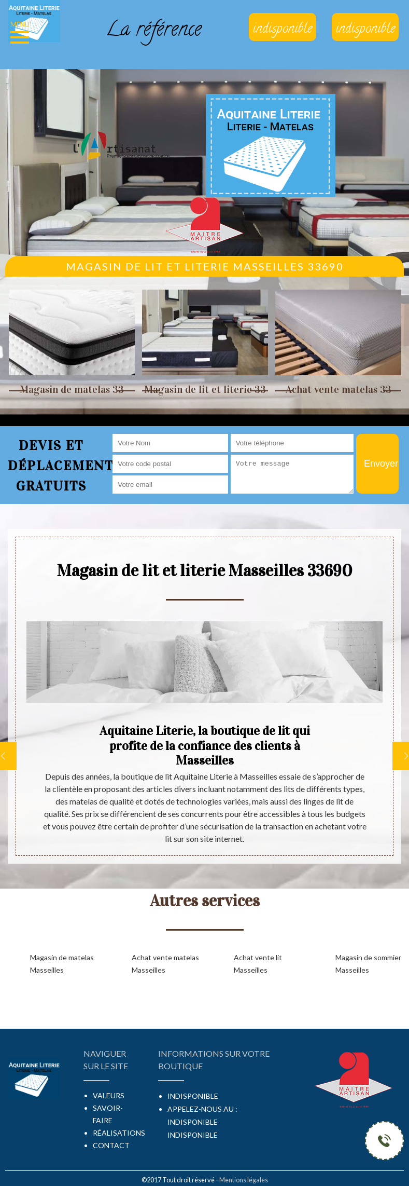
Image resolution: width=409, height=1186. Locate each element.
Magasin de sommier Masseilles (368, 963)
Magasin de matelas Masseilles (62, 963)
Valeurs (108, 1095)
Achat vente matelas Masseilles (165, 963)
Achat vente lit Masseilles (258, 963)
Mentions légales (243, 1180)
